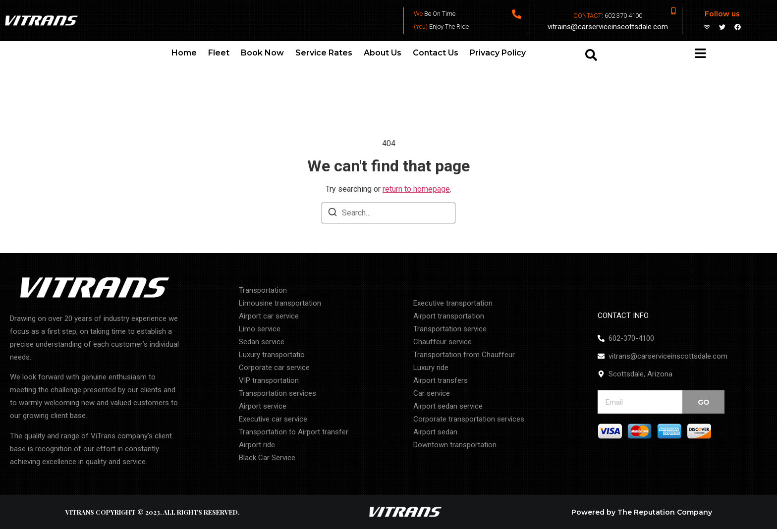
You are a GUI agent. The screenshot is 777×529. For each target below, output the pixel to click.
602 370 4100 (623, 15)
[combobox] (620, 55)
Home (184, 52)
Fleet (218, 52)
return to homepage (416, 189)
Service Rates (323, 52)
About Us (382, 52)
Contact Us (435, 52)
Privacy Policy (498, 52)
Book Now (262, 52)
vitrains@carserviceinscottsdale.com (608, 26)
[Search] (332, 213)
